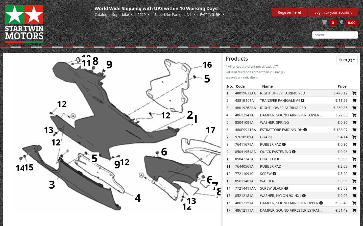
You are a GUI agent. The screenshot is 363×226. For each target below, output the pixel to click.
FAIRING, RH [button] (211, 14)
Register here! (289, 12)
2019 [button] (142, 14)
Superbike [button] (121, 14)
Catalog (101, 14)
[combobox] (347, 60)
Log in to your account (333, 12)
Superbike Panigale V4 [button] (173, 14)
